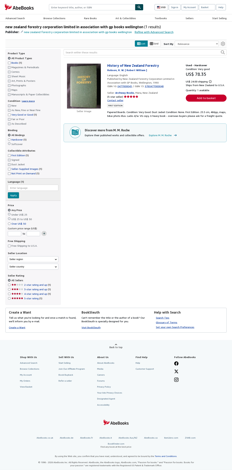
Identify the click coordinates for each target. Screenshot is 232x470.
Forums (101, 381)
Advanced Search (15, 18)
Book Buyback (66, 374)
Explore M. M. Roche (163, 135)
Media (100, 368)
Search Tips (162, 317)
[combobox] (92, 7)
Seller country (16, 266)
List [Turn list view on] (141, 43)
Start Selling (219, 18)
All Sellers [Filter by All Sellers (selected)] (17, 280)
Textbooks (161, 18)
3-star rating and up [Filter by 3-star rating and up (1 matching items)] (31, 289)
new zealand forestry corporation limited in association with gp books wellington (78, 32)
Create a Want (17, 327)
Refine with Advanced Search (154, 32)
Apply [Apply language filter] (13, 195)
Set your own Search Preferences (175, 327)
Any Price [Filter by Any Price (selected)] (15, 210)
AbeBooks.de (66, 437)
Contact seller (115, 100)
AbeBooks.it (106, 437)
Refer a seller (65, 381)
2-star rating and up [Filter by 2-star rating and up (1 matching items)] (31, 284)
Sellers (190, 18)
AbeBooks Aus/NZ (128, 437)
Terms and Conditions (166, 456)
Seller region (16, 259)
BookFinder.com (116, 445)
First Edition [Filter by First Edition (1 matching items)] (18, 155)
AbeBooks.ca (151, 437)
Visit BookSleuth (91, 327)
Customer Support (145, 368)
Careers (101, 374)
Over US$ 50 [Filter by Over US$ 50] (17, 223)
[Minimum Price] (14, 233)
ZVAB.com (190, 437)
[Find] (139, 7)
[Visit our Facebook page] (176, 363)
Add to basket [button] (206, 98)
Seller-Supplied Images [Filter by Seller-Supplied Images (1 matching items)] (25, 169)
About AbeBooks (105, 362)
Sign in (174, 7)
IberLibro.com (171, 437)
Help (220, 7)
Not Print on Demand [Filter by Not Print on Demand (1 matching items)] (23, 173)
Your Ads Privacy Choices (109, 393)
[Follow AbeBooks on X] (176, 371)
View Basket (26, 387)
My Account (190, 7)
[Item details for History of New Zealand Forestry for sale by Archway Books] (84, 86)
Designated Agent (106, 398)
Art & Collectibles (125, 18)
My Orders (25, 381)
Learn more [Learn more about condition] (28, 101)
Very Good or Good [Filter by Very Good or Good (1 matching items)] (22, 114)
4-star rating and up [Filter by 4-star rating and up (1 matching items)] (31, 293)
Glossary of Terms (166, 322)
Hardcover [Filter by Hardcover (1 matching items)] (17, 139)
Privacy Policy (104, 387)
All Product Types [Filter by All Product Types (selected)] (20, 58)
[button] (223, 52)
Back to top (116, 347)
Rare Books (90, 18)
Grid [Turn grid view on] (154, 43)
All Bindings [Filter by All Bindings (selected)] (17, 135)
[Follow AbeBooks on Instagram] (176, 380)
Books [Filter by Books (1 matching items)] (15, 62)
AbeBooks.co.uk (45, 437)
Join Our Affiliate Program (72, 368)
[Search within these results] (145, 52)
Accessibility (103, 404)
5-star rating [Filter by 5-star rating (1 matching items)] (26, 298)
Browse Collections (54, 18)
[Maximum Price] (33, 233)
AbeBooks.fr (86, 437)
